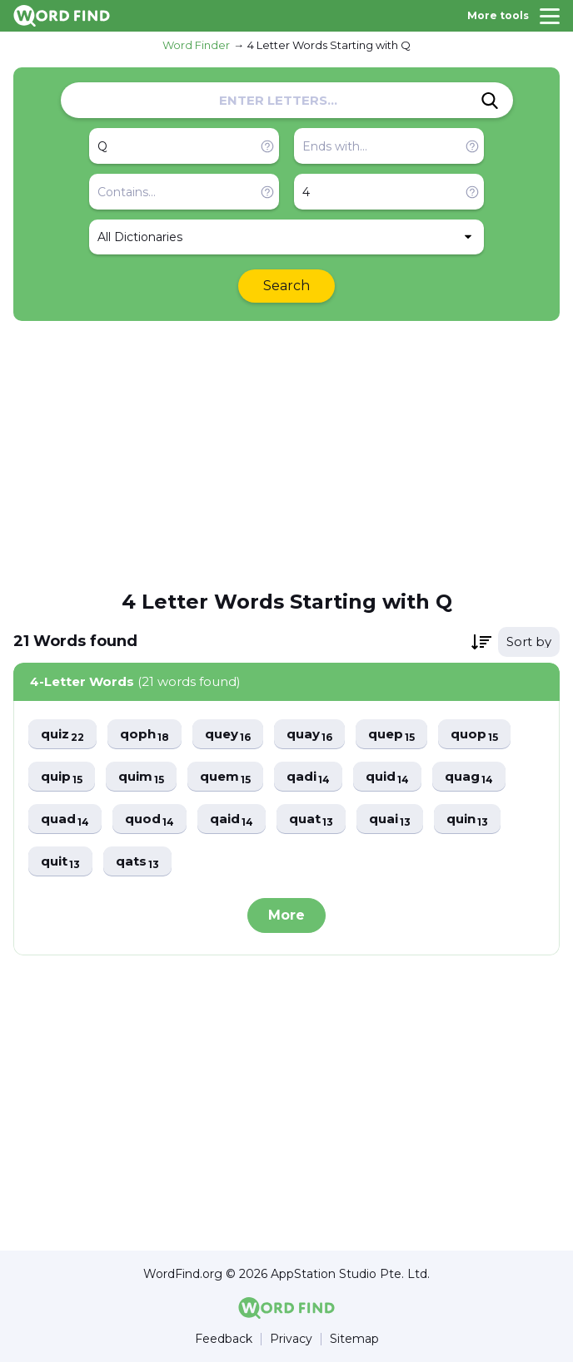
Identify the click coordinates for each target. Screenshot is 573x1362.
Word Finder (196, 45)
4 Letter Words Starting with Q (329, 45)
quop (474, 734)
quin (467, 819)
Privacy (291, 1339)
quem (225, 777)
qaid (231, 819)
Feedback (223, 1339)
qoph (144, 734)
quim (141, 777)
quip (61, 777)
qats (137, 862)
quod (149, 819)
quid (387, 777)
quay (309, 734)
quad (65, 819)
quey (228, 734)
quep (391, 734)
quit (60, 862)
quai (390, 819)
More (286, 915)
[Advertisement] (286, 454)
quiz (62, 734)
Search (286, 286)
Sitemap (354, 1339)
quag (469, 777)
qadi (308, 777)
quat (311, 819)
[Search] (489, 100)
